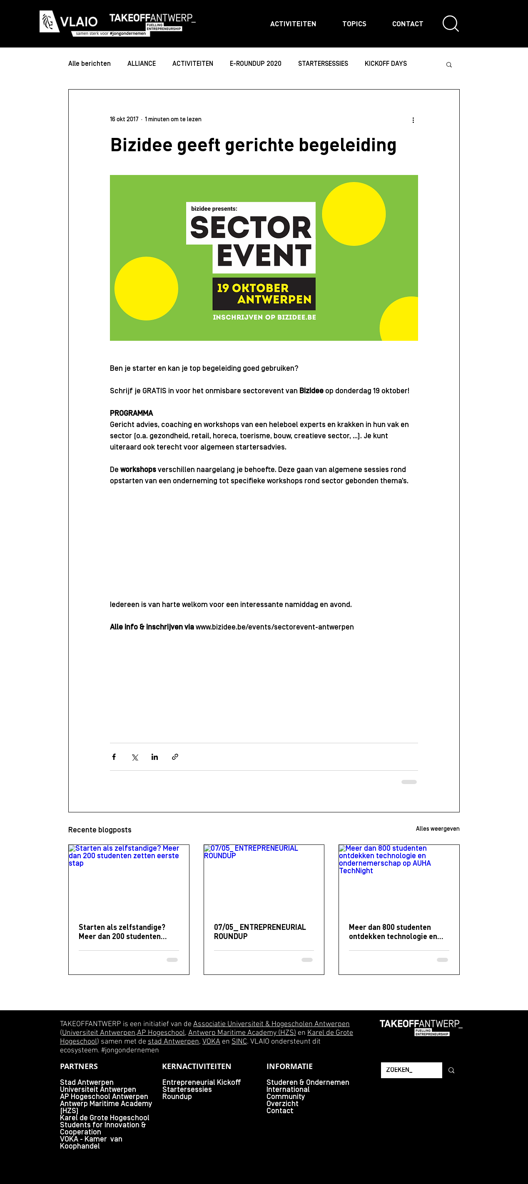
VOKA (211, 1041)
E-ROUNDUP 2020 (255, 64)
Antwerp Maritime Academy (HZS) (242, 1033)
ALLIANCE (141, 64)
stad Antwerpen (173, 1041)
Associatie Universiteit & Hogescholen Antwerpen (271, 1024)
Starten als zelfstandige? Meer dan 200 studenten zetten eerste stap (122, 931)
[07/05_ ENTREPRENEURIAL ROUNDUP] (264, 878)
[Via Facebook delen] (114, 757)
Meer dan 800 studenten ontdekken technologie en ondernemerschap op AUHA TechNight (395, 931)
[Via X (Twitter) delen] (134, 757)
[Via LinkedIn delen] (155, 757)
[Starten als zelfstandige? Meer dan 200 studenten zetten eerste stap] (129, 878)
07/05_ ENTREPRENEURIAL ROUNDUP (260, 931)
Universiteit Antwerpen (98, 1033)
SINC (239, 1041)
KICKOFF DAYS (386, 64)
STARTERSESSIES (323, 64)
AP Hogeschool (161, 1033)
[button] (449, 64)
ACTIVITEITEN (192, 64)
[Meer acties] (413, 120)
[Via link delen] (175, 757)
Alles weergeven (438, 829)
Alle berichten (89, 64)
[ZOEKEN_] (405, 1070)
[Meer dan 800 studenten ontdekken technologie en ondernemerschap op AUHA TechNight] (399, 878)
